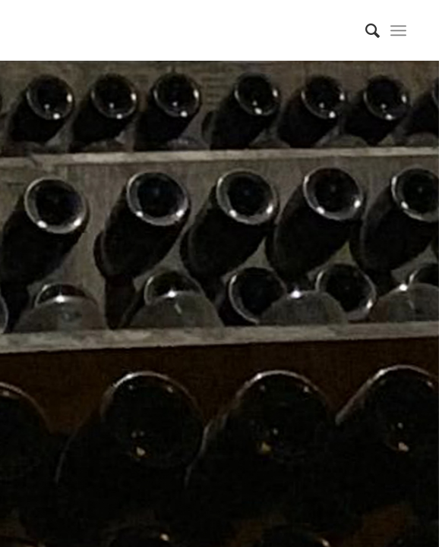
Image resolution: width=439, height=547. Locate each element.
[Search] (365, 30)
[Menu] (398, 30)
